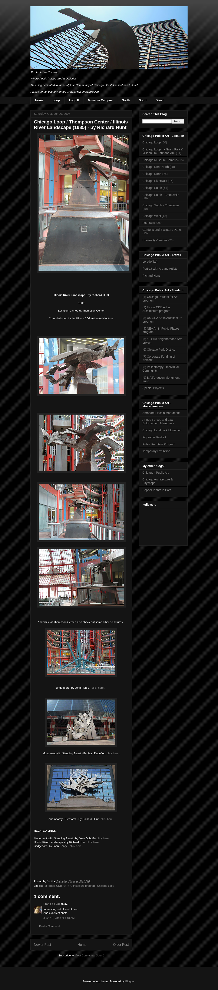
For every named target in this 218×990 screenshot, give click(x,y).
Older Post (121, 944)
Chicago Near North (155, 167)
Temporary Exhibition (156, 451)
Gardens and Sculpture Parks (162, 229)
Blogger (130, 981)
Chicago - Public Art (155, 472)
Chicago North (152, 174)
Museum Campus (100, 100)
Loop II (74, 100)
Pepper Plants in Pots (156, 490)
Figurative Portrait (154, 437)
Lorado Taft (149, 261)
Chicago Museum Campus (160, 160)
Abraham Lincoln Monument (161, 413)
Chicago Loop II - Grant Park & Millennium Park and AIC (162, 151)
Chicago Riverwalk (154, 181)
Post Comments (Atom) (89, 955)
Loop (56, 100)
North (126, 100)
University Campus (154, 240)
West (160, 100)
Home (39, 100)
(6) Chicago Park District (158, 349)
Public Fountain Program (158, 444)
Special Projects (153, 388)
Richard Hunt (151, 275)
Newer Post (42, 944)
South (143, 100)
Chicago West (151, 216)
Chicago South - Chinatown (160, 205)
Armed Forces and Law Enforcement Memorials (158, 421)
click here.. (98, 687)
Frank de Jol (51, 903)
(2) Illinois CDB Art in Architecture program (70, 885)
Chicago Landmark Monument (162, 430)
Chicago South (152, 188)
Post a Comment (49, 926)
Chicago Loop (105, 885)
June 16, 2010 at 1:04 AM (59, 918)
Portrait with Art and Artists (159, 268)
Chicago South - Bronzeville (160, 195)
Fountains (148, 222)
